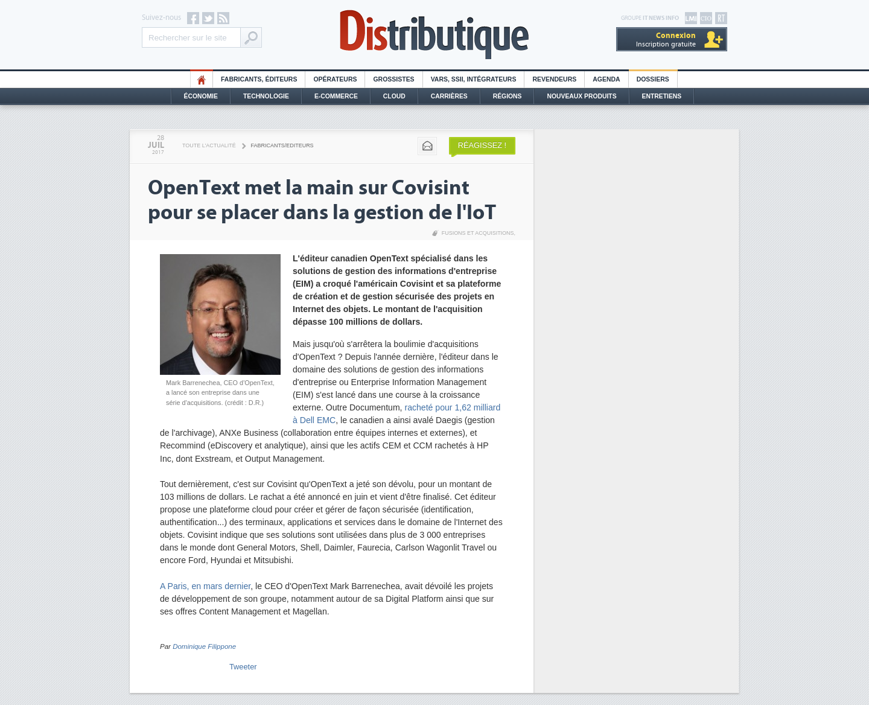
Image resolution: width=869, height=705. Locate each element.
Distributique (434, 34)
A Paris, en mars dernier (205, 586)
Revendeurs (554, 79)
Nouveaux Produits (581, 96)
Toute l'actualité (209, 145)
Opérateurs (335, 79)
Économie (201, 96)
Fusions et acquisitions (478, 233)
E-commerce (336, 96)
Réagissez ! (482, 145)
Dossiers (653, 79)
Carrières (449, 96)
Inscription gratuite (666, 39)
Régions (507, 96)
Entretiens (662, 96)
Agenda (606, 79)
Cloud (394, 96)
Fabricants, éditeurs (259, 79)
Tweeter (243, 666)
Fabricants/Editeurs (282, 145)
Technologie (266, 96)
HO (201, 79)
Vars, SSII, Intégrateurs (474, 79)
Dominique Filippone (204, 646)
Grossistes (393, 79)
